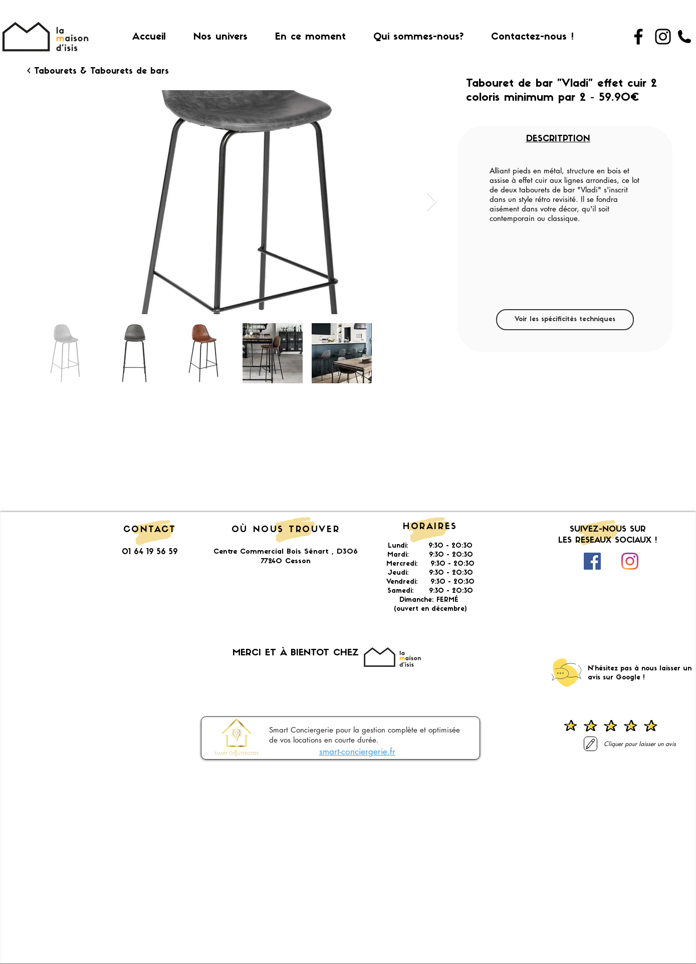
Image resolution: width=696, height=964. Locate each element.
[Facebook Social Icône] (592, 561)
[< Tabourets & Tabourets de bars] (98, 72)
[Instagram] (662, 36)
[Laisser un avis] (590, 744)
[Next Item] (431, 202)
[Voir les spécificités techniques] (565, 319)
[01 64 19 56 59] (684, 36)
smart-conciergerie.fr (357, 751)
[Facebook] (638, 36)
